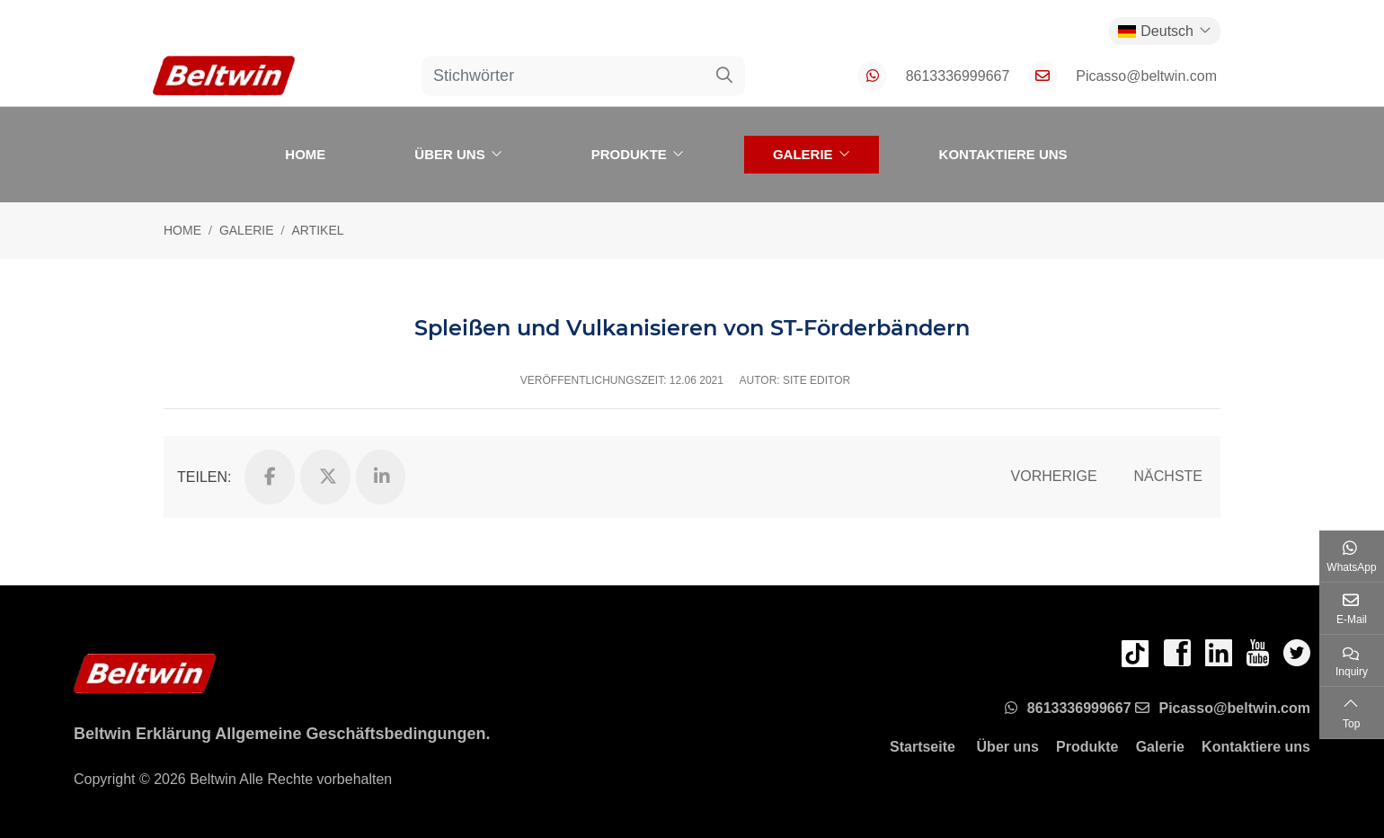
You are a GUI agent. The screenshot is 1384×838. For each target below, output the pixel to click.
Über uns (449, 154)
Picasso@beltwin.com (1146, 76)
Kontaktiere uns (1003, 154)
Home (305, 154)
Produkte (629, 154)
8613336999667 (958, 76)
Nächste (1168, 476)
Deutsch (1155, 31)
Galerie (803, 154)
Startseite (922, 746)
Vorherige (1054, 476)
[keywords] (563, 76)
